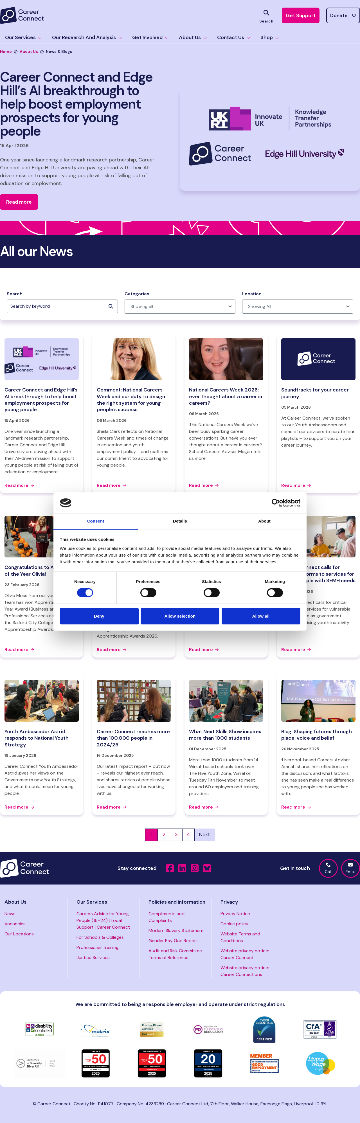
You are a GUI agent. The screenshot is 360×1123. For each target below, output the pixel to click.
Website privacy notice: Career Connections (244, 971)
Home (6, 51)
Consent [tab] (95, 521)
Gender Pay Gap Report (173, 941)
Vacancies (15, 924)
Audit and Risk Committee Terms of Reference (175, 954)
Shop (269, 37)
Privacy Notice (235, 914)
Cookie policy (234, 924)
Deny (99, 616)
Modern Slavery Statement (176, 930)
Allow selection (180, 616)
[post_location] (297, 307)
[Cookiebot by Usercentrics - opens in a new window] (275, 503)
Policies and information (176, 902)
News (9, 914)
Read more (19, 485)
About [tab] (264, 521)
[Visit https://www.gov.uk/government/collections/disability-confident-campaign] (39, 1029)
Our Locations (19, 934)
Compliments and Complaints (166, 917)
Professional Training (97, 947)
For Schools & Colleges (100, 937)
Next (204, 834)
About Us (193, 37)
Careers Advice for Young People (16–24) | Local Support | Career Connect (103, 920)
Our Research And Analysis (87, 37)
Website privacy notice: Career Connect (244, 954)
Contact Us (233, 37)
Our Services (23, 37)
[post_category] (180, 307)
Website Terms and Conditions (240, 937)
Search (14, 294)
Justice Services (93, 957)
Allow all (261, 616)
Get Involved (150, 37)
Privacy (229, 902)
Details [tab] (180, 521)
